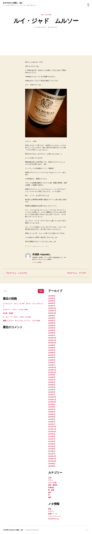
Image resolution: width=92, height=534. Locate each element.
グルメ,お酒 (48, 14)
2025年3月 (51, 330)
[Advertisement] (46, 39)
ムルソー (39, 246)
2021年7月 (51, 439)
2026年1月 (51, 306)
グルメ (50, 480)
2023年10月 (52, 372)
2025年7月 (51, 320)
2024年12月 (52, 338)
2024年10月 (52, 343)
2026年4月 (51, 298)
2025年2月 (51, 333)
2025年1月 (51, 335)
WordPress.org (53, 519)
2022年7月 (51, 409)
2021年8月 (51, 436)
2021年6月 (51, 441)
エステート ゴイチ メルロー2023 (15, 309)
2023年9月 (51, 375)
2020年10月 (52, 461)
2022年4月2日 (53, 27)
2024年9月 (51, 345)
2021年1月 (51, 454)
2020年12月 (52, 456)
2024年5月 (51, 355)
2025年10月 (52, 313)
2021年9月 (51, 434)
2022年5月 (51, 414)
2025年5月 (51, 325)
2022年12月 (52, 397)
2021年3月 (51, 449)
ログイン (51, 511)
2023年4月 (51, 387)
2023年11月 (52, 370)
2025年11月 (52, 311)
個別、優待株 (52, 485)
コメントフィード (54, 516)
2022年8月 (51, 407)
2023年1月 (51, 394)
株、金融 (51, 490)
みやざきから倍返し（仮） (13, 3)
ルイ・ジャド (45, 246)
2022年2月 (51, 421)
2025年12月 (52, 308)
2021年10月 (52, 431)
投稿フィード (52, 514)
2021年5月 (51, 444)
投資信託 (51, 487)
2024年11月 (52, 340)
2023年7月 (51, 380)
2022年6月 (51, 412)
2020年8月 (51, 466)
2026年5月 (51, 296)
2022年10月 (52, 402)
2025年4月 (51, 328)
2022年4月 (51, 417)
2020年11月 (52, 459)
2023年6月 (51, 382)
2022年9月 (51, 404)
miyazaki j (43, 27)
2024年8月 (51, 347)
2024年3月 (51, 360)
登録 (49, 509)
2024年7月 (51, 350)
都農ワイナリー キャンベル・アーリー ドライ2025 (21, 320)
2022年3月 (51, 419)
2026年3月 (51, 301)
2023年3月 (51, 389)
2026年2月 (51, 303)
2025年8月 (51, 318)
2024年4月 (51, 357)
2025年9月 (51, 315)
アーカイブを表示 (37, 262)
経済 (49, 492)
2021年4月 (51, 446)
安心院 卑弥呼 (8, 313)
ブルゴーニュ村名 (31, 246)
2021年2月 (51, 451)
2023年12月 (52, 367)
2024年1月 (51, 365)
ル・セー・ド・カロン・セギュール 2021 (17, 317)
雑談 (49, 497)
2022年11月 (52, 399)
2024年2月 (51, 362)
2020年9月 (51, 463)
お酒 (42, 14)
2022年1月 (51, 424)
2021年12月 (52, 426)
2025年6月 (51, 323)
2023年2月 (51, 392)
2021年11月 (52, 429)
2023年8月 (51, 377)
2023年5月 (51, 385)
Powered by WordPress (32, 530)
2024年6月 (51, 352)
